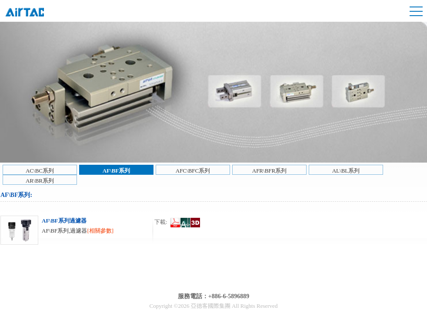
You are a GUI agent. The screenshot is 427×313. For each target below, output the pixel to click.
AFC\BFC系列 (193, 170)
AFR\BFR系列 (269, 170)
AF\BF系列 (116, 170)
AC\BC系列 (40, 170)
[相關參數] (100, 230)
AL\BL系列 (346, 170)
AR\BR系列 (40, 180)
